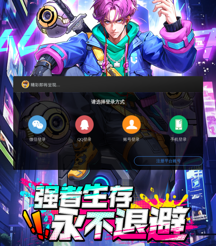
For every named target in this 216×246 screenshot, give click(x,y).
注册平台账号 (168, 161)
